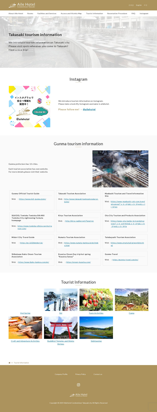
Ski (60, 313)
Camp (131, 313)
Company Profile (61, 374)
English (139, 5)
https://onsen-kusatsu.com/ (78, 262)
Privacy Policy (80, 374)
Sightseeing (96, 341)
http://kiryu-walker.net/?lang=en (79, 221)
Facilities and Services (47, 13)
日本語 (131, 5)
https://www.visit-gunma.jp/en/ (32, 199)
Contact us (98, 374)
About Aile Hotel (16, 13)
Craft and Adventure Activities (25, 341)
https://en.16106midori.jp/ (31, 243)
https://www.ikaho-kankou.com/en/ (33, 262)
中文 (145, 5)
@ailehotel (89, 109)
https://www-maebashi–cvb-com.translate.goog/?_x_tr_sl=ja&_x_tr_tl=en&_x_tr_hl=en (128, 204)
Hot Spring (25, 313)
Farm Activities (96, 313)
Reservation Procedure (117, 13)
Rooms (30, 13)
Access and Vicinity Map (71, 13)
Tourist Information (94, 13)
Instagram (144, 13)
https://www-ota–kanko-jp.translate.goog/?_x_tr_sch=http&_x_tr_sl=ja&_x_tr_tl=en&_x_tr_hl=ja (128, 223)
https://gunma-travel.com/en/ (125, 260)
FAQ (133, 13)
